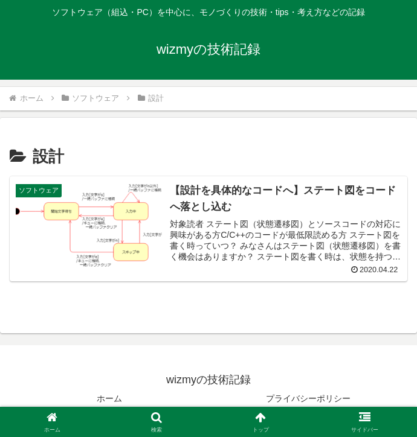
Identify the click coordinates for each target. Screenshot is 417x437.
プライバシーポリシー (308, 398)
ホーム (109, 398)
